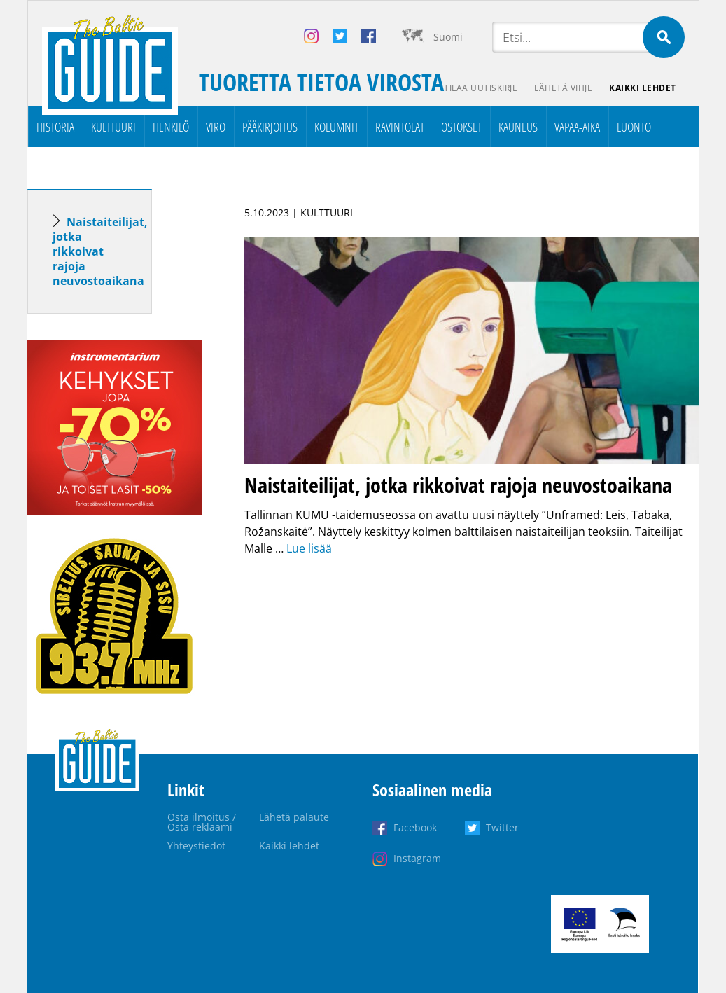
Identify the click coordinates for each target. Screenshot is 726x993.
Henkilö (171, 126)
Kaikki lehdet (642, 88)
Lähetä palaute (294, 817)
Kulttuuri (113, 126)
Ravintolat (399, 126)
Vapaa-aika (577, 126)
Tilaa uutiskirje (480, 88)
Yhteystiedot (196, 845)
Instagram (417, 858)
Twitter (502, 827)
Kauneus (518, 126)
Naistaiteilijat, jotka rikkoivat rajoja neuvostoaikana (100, 251)
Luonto (634, 126)
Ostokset (461, 126)
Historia (55, 126)
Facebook (415, 827)
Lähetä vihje (563, 88)
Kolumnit (336, 126)
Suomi (448, 36)
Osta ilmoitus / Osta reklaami (201, 821)
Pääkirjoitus (270, 126)
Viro (215, 126)
